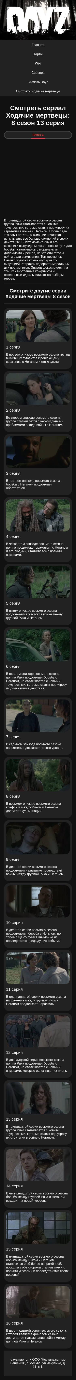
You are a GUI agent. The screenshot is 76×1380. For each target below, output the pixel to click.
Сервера (37, 72)
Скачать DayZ (38, 82)
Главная (38, 45)
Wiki (38, 63)
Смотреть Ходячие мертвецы (38, 91)
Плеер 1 (38, 134)
